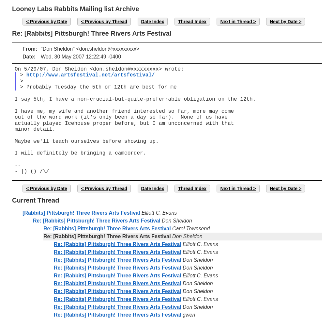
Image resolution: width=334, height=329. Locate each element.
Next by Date (283, 21)
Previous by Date (48, 21)
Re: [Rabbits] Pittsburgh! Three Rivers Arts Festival (96, 220)
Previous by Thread (106, 21)
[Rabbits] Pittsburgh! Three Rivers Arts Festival (81, 213)
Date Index (152, 21)
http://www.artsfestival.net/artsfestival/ (90, 75)
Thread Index (192, 21)
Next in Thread (236, 21)
